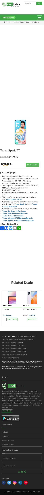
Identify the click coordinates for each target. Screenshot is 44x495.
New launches (8, 18)
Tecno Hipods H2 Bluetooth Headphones (18, 220)
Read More (7, 411)
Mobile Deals (22, 336)
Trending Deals (7, 339)
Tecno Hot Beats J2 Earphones (14, 211)
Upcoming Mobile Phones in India (14, 355)
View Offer (12, 319)
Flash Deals (18, 339)
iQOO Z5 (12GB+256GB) (30, 309)
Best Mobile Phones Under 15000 (14, 348)
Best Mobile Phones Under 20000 (14, 352)
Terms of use (8, 445)
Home (7, 22)
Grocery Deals (28, 339)
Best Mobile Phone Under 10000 (13, 345)
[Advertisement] (22, 50)
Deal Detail (35, 22)
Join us (22, 472)
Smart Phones (24, 22)
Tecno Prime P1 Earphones (13, 216)
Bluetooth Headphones (10, 358)
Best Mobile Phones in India (12, 342)
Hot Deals (31, 336)
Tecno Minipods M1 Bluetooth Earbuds (17, 218)
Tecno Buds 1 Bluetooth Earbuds (15, 213)
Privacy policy (8, 440)
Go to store (32, 165)
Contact (5, 436)
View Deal (32, 319)
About (5, 432)
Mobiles (15, 22)
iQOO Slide (6, 309)
